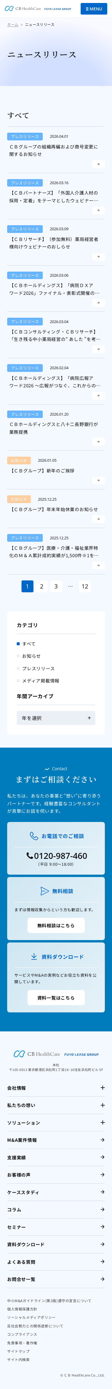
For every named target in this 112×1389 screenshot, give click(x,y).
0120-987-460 (60, 855)
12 (85, 586)
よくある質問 (21, 1262)
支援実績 (16, 1157)
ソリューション (23, 1122)
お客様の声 (19, 1175)
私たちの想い (21, 1105)
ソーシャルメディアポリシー (31, 1317)
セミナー (16, 1227)
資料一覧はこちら (56, 998)
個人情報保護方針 (22, 1308)
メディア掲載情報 (40, 680)
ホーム (13, 24)
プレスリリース (38, 668)
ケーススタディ (23, 1192)
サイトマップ (18, 1351)
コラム (14, 1209)
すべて (29, 644)
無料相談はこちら (56, 925)
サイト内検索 (18, 1359)
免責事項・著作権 (22, 1342)
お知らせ (31, 656)
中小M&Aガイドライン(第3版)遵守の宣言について (49, 1300)
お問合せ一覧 (21, 1279)
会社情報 (16, 1088)
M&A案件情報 (22, 1140)
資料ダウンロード (26, 1244)
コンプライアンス (22, 1334)
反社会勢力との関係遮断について (35, 1325)
